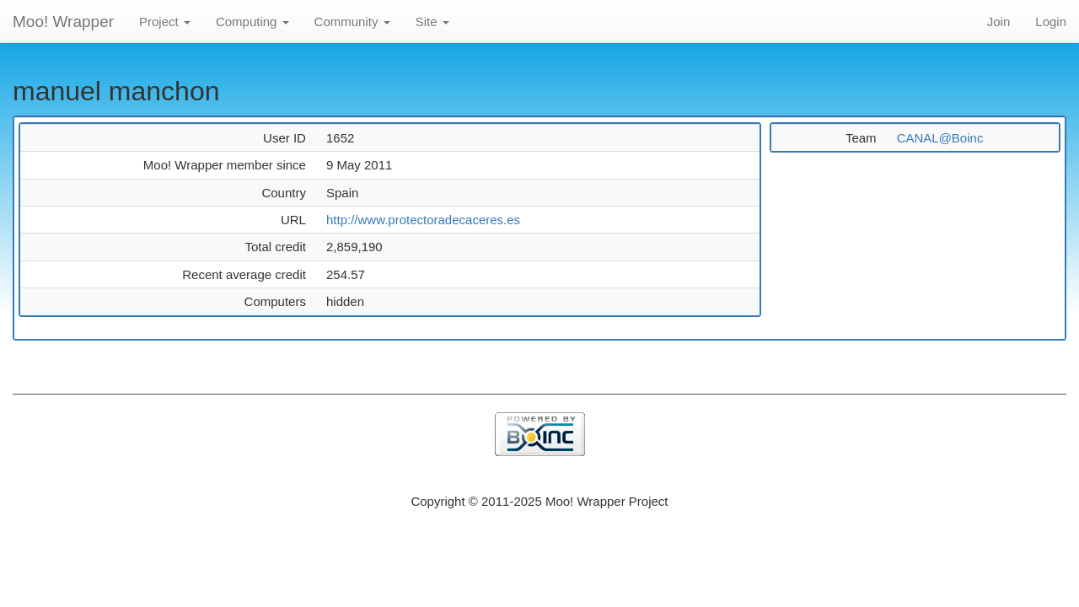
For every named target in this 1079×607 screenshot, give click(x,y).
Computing (252, 21)
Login (1050, 21)
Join (999, 21)
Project (165, 21)
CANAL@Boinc (940, 138)
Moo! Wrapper (63, 21)
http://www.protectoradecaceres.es (423, 219)
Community (352, 21)
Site (432, 21)
